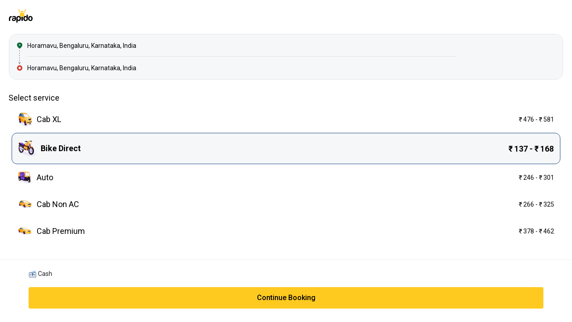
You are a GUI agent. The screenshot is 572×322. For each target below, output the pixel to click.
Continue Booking (286, 297)
